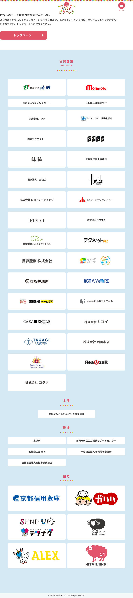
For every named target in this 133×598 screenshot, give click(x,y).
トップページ (22, 35)
